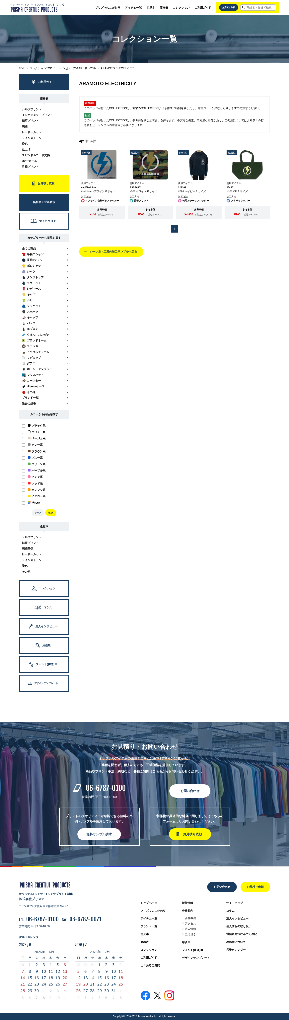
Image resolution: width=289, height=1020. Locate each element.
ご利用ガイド (202, 7)
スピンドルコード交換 (36, 155)
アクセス (190, 923)
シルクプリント (31, 109)
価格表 (164, 7)
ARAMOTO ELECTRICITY (117, 68)
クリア (38, 512)
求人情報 (190, 928)
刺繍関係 (27, 548)
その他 (26, 571)
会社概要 (190, 918)
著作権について (236, 942)
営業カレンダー (236, 949)
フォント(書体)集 (192, 950)
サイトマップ (234, 903)
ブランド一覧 (148, 926)
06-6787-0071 (85, 919)
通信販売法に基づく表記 (241, 934)
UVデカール (29, 161)
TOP (22, 68)
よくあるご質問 (150, 965)
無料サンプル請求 (99, 834)
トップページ (148, 903)
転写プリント (30, 120)
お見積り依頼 (228, 7)
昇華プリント (30, 166)
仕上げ (26, 149)
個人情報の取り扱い (238, 926)
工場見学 (190, 934)
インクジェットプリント (37, 114)
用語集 (186, 942)
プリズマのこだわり (107, 7)
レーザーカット (31, 132)
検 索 (50, 512)
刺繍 (25, 126)
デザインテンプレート (196, 957)
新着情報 (187, 903)
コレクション (181, 7)
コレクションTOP (41, 68)
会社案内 (187, 910)
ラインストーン (31, 138)
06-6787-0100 (106, 788)
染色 (25, 143)
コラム (230, 910)
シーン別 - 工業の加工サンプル (76, 68)
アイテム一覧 (133, 7)
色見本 (151, 7)
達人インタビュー (237, 918)
